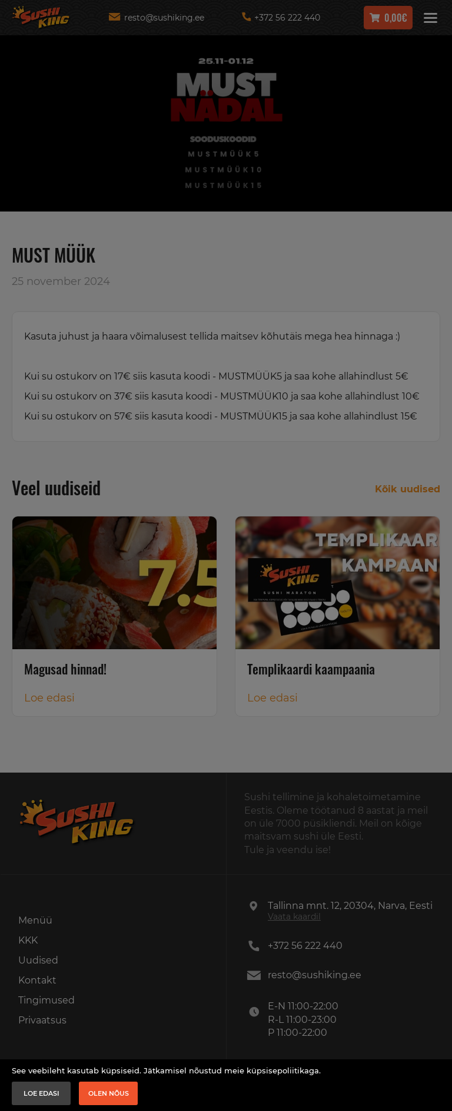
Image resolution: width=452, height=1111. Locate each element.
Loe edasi (41, 1093)
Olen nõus (108, 1093)
